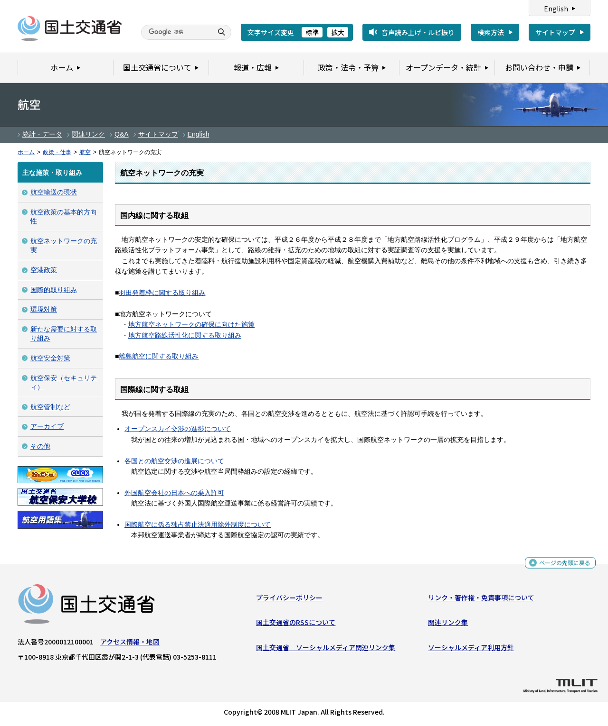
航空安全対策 (50, 358)
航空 (85, 152)
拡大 (337, 32)
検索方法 (490, 32)
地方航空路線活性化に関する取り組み (184, 335)
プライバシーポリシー (289, 600)
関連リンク (88, 134)
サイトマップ (555, 32)
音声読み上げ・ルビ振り (418, 32)
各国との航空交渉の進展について (174, 461)
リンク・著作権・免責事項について (481, 600)
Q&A (121, 134)
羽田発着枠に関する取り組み (162, 292)
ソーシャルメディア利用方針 (471, 649)
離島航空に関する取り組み (159, 356)
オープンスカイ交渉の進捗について (177, 428)
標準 (312, 32)
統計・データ (42, 134)
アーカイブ (47, 426)
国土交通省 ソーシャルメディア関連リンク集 (325, 649)
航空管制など (50, 407)
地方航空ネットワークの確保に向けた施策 (191, 324)
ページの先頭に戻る (561, 565)
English (556, 8)
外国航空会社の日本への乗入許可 (174, 492)
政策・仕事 (57, 152)
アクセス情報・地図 (130, 644)
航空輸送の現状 (53, 192)
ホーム (26, 152)
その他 (40, 446)
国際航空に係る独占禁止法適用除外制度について (197, 524)
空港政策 (43, 270)
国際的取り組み (53, 290)
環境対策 (43, 309)
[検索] (176, 32)
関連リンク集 (448, 624)
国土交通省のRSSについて (295, 624)
